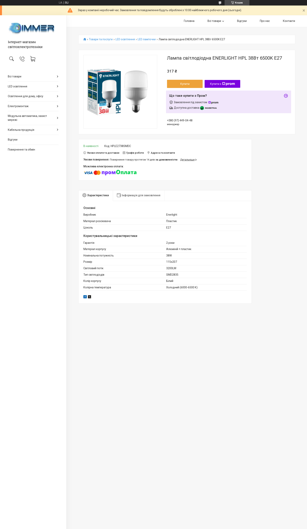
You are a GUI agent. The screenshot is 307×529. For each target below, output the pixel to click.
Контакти (289, 20)
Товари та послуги (101, 39)
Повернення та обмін (21, 149)
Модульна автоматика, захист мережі (27, 117)
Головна (189, 20)
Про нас (265, 20)
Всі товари (14, 76)
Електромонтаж (18, 106)
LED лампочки (147, 39)
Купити (185, 83)
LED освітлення (17, 86)
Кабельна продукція (21, 129)
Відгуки (12, 139)
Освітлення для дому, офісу (25, 96)
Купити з (222, 84)
